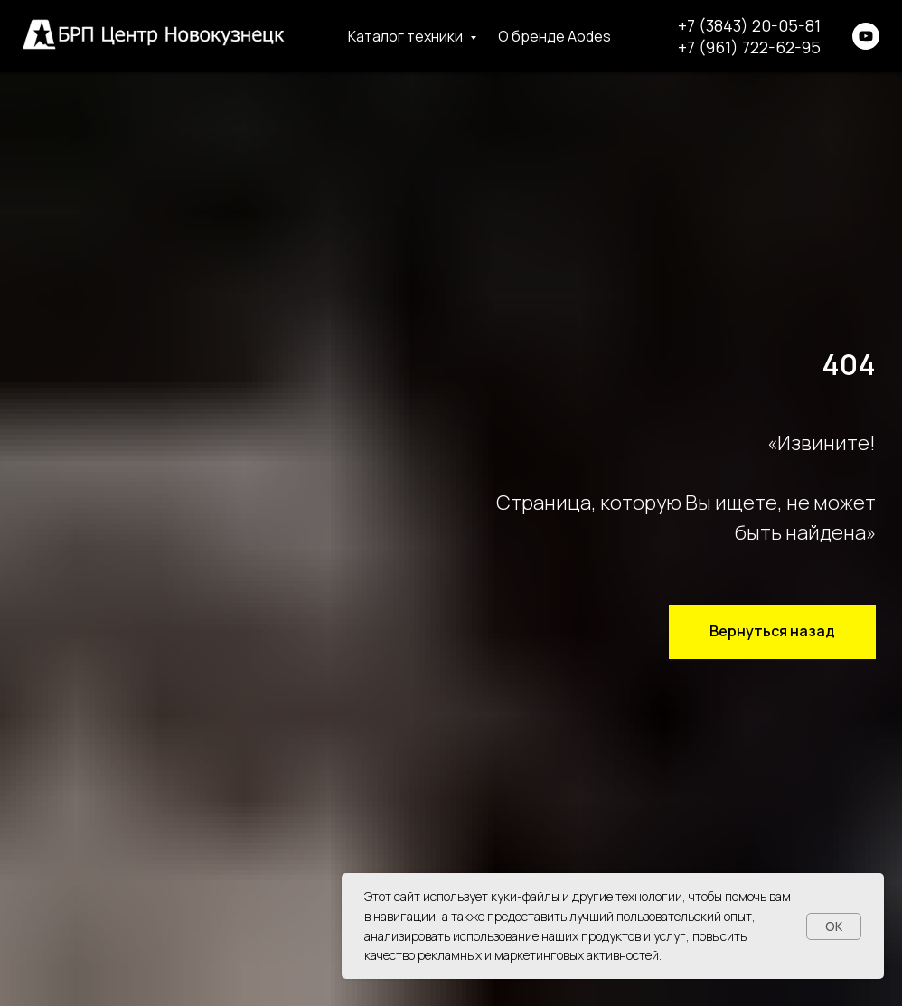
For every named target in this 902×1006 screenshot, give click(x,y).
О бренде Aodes (554, 36)
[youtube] (865, 36)
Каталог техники (406, 36)
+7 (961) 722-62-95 (749, 47)
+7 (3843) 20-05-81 (749, 25)
